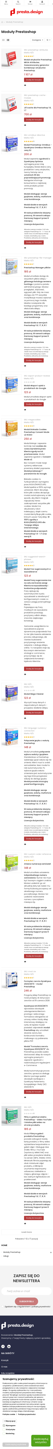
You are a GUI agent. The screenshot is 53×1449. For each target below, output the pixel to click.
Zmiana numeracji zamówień (37, 864)
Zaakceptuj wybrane (15, 1444)
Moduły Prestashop (11, 1252)
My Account (42, 2)
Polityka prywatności (27, 1414)
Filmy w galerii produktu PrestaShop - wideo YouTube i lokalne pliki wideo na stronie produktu (37, 1121)
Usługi (6, 1256)
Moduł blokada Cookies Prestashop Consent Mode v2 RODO (36, 432)
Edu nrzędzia (7, 1373)
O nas (4, 1366)
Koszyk (5, 1360)
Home (4, 1245)
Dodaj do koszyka (34, 79)
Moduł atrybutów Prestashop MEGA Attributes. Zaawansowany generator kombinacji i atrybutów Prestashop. (38, 65)
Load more (26, 1232)
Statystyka (10, 1429)
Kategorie (6, 2)
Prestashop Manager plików (37, 267)
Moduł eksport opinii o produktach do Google (35, 387)
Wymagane (10, 1425)
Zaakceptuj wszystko (40, 1440)
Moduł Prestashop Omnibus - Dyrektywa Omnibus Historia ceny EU (38, 148)
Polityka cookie (9, 1414)
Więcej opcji (10, 1421)
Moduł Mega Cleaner (34, 694)
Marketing (10, 1433)
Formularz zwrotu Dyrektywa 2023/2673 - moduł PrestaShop (37, 984)
